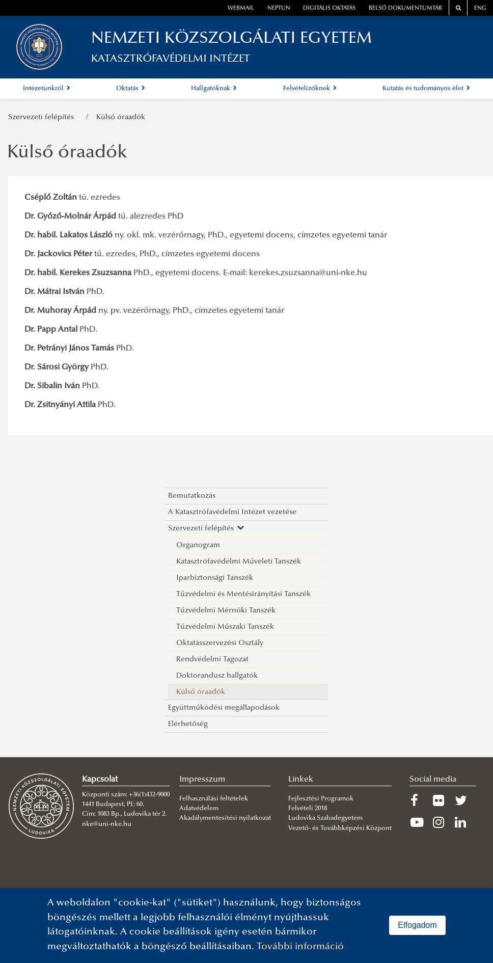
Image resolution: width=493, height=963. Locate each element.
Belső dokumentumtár (405, 8)
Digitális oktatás (329, 8)
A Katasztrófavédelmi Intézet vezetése (232, 512)
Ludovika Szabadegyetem (325, 818)
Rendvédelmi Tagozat (212, 659)
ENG (480, 8)
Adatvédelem (198, 809)
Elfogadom (417, 925)
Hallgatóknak (214, 89)
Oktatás (130, 89)
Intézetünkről (46, 89)
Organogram (198, 545)
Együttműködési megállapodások (224, 708)
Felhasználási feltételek (213, 799)
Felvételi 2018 (307, 809)
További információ (300, 947)
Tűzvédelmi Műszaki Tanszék (225, 627)
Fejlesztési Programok (320, 799)
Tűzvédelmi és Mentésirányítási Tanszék (243, 594)
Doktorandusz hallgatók (217, 676)
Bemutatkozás (191, 496)
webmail (241, 8)
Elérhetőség (188, 724)
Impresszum (202, 779)
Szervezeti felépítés (43, 117)
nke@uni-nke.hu (106, 824)
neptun (278, 8)
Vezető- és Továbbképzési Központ (340, 828)
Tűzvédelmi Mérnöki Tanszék (226, 610)
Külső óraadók (120, 117)
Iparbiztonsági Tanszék (214, 578)
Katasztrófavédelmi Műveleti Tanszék (238, 562)
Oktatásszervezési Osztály (219, 643)
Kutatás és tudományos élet (426, 89)
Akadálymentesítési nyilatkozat (225, 818)
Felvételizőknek (310, 89)
